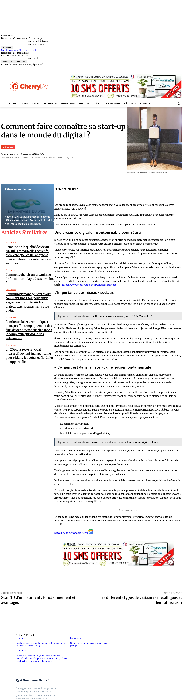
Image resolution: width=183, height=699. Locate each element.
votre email (32, 58)
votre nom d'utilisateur (37, 41)
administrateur (11, 154)
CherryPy (5, 157)
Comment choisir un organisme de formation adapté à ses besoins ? (30, 279)
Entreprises (8, 147)
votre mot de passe (36, 44)
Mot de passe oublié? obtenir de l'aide (19, 50)
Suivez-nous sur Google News (73, 532)
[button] (178, 103)
